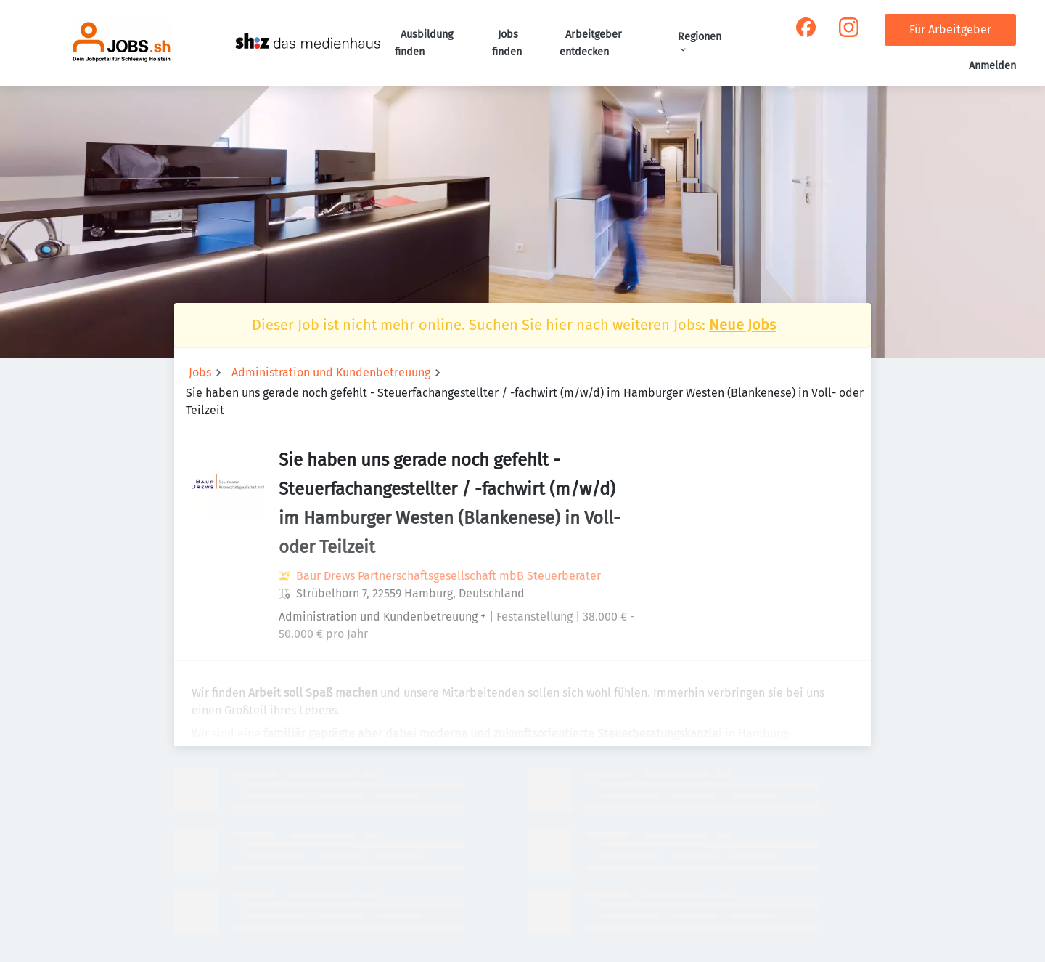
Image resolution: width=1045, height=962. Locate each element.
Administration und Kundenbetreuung (330, 372)
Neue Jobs (742, 325)
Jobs (200, 372)
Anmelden (992, 66)
